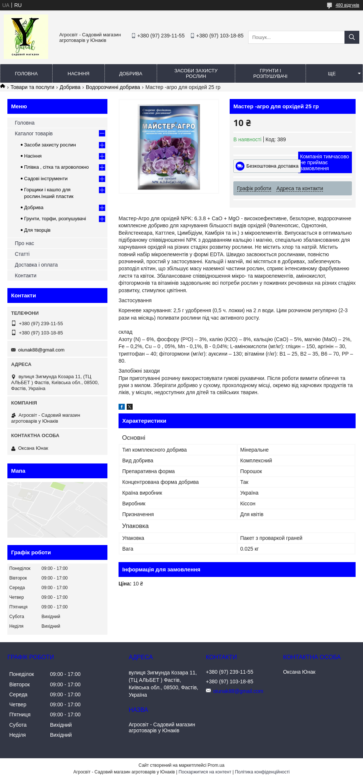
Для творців (37, 230)
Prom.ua (216, 765)
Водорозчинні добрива (113, 87)
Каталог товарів (34, 133)
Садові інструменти (46, 178)
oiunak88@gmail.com (41, 350)
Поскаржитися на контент (205, 772)
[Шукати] (351, 37)
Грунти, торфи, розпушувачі (55, 218)
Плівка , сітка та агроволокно (56, 167)
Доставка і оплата (36, 265)
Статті (22, 254)
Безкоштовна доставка (272, 166)
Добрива (130, 73)
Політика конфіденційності (262, 772)
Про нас (24, 243)
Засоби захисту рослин (196, 73)
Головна (26, 73)
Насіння (79, 73)
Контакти (25, 275)
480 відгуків (347, 5)
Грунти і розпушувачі (270, 73)
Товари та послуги (32, 87)
